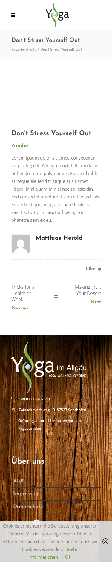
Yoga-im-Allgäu (23, 49)
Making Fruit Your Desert (88, 290)
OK (68, 557)
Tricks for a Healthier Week (22, 293)
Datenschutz (28, 506)
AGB (18, 481)
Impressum (26, 493)
